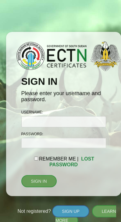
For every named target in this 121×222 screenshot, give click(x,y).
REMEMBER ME (57, 158)
